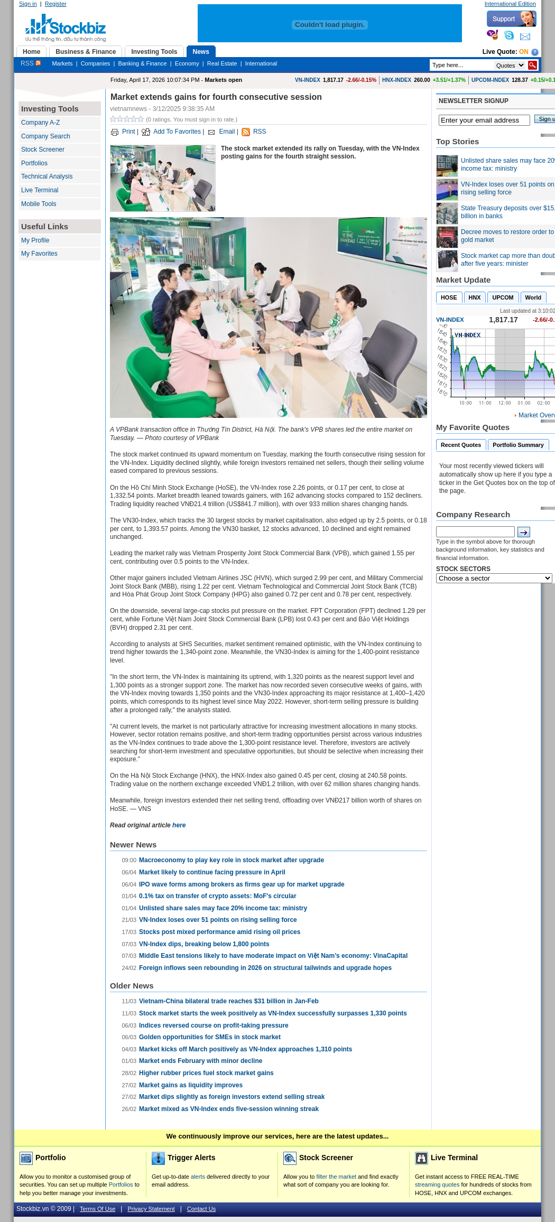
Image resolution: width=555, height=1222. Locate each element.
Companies (95, 63)
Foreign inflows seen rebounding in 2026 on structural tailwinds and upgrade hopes (265, 968)
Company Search (45, 136)
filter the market (336, 1176)
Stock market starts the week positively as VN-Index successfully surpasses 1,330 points (273, 1013)
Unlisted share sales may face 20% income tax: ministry (223, 908)
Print (128, 131)
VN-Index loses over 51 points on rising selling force (218, 920)
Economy (187, 63)
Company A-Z (40, 122)
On (524, 51)
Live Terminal (39, 190)
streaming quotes (437, 1184)
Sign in (28, 4)
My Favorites (39, 253)
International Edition (510, 4)
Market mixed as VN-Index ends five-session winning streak (229, 1109)
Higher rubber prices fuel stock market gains (206, 1073)
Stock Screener (42, 149)
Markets (62, 63)
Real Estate (222, 63)
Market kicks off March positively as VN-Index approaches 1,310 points (245, 1049)
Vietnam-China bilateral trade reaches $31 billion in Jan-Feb (229, 1001)
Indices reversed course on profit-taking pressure (214, 1025)
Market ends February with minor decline (200, 1061)
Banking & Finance (142, 63)
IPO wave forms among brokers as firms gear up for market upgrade (242, 884)
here (179, 825)
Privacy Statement (150, 1209)
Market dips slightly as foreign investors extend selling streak (232, 1096)
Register (56, 4)
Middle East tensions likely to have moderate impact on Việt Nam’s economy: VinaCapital (273, 955)
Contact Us (201, 1209)
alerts (198, 1176)
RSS (31, 63)
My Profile (35, 240)
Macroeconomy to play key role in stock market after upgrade (231, 860)
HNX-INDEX (396, 80)
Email (227, 131)
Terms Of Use (97, 1209)
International (261, 63)
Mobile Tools (38, 204)
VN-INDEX (307, 80)
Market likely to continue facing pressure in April (212, 872)
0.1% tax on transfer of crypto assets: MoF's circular (218, 896)
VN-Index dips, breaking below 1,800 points (204, 944)
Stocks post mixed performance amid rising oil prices (219, 932)
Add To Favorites (177, 131)
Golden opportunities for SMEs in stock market (210, 1037)
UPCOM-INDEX (490, 80)
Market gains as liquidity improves (191, 1085)
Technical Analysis (46, 176)
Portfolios (34, 163)
